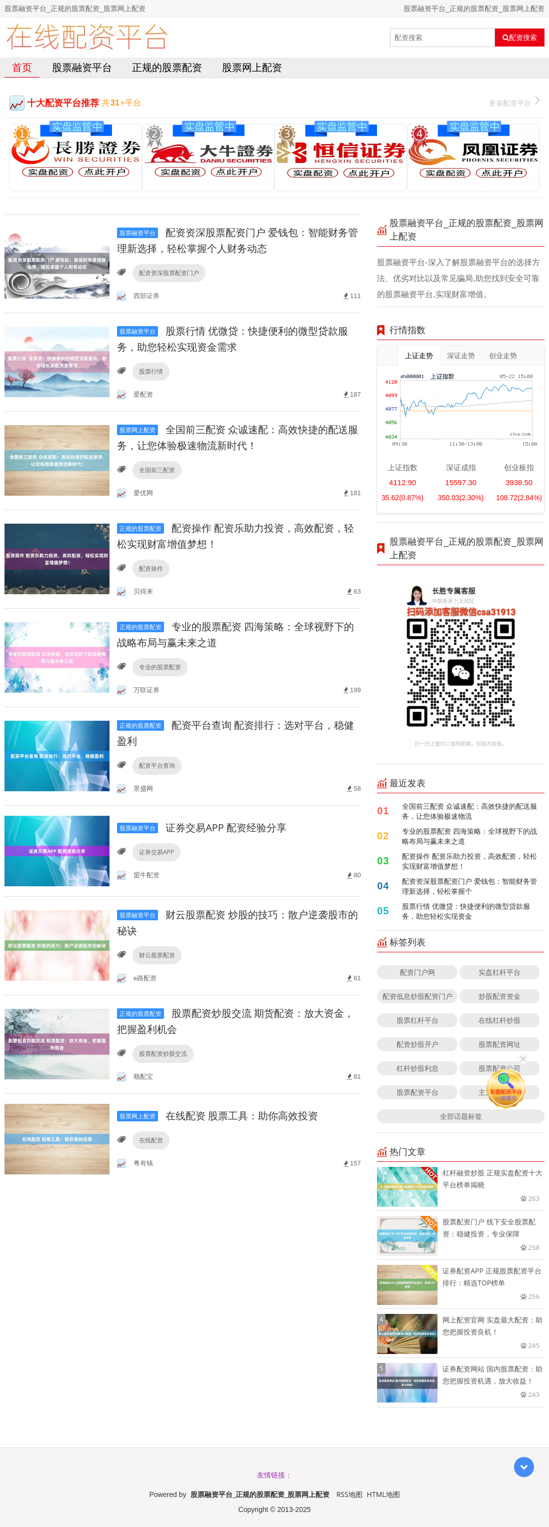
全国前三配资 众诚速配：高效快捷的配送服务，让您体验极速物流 (469, 811)
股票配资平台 (417, 1092)
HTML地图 (383, 1494)
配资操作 (151, 568)
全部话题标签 (461, 1116)
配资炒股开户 (417, 1044)
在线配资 (151, 1140)
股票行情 (151, 371)
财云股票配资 (157, 955)
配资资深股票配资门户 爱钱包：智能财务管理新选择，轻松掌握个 (469, 886)
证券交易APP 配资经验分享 (201, 827)
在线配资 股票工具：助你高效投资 (217, 1115)
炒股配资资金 (499, 996)
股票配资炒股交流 (163, 1053)
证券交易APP (156, 852)
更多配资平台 (514, 102)
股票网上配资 (252, 67)
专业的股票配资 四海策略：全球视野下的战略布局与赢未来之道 (469, 836)
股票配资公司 (499, 1068)
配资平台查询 (157, 765)
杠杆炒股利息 (417, 1068)
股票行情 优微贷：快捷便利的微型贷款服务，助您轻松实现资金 (466, 911)
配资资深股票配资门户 (169, 273)
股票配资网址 (499, 1044)
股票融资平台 (82, 67)
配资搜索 (519, 38)
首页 (22, 67)
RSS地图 (349, 1494)
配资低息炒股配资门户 (417, 996)
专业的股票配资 (160, 667)
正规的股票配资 (167, 67)
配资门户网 (417, 972)
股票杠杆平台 (417, 1020)
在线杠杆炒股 (499, 1020)
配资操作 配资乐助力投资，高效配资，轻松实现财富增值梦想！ (469, 861)
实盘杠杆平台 (499, 972)
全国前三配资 (157, 470)
